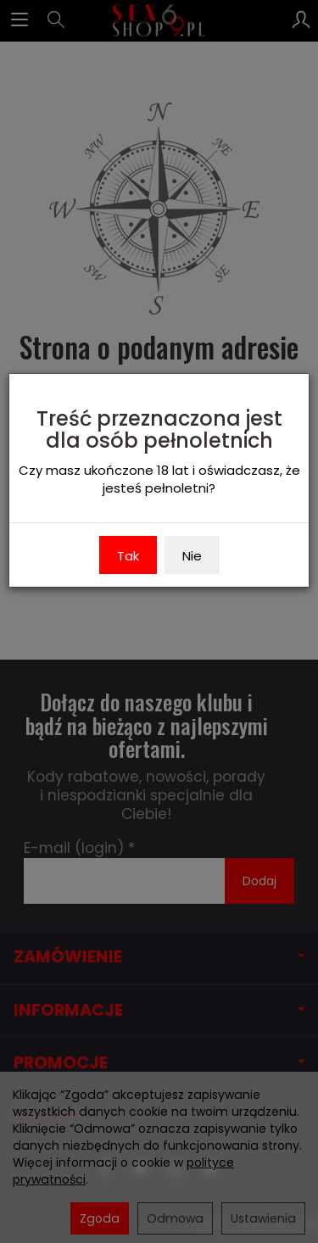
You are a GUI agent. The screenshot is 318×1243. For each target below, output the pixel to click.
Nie (192, 556)
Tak (128, 556)
